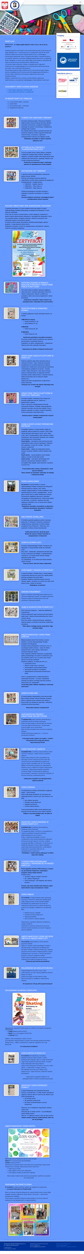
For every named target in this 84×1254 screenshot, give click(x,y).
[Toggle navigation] (80, 2)
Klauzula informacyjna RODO (63, 1246)
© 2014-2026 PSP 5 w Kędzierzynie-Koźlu (66, 1249)
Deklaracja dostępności (61, 1248)
